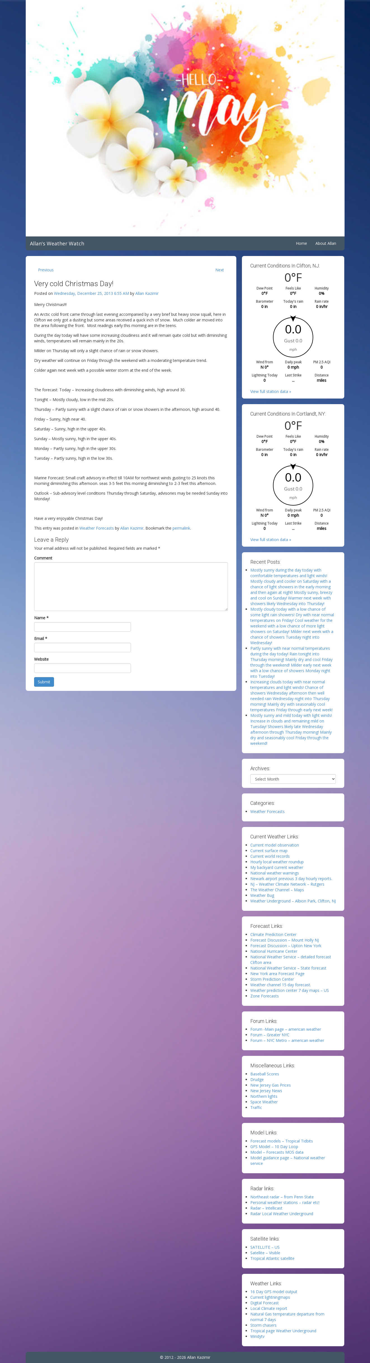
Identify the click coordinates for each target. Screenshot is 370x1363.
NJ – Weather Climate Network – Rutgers (287, 884)
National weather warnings (274, 873)
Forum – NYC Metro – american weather (287, 1040)
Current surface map (268, 850)
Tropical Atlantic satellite (272, 1258)
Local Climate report (268, 1308)
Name (41, 617)
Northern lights (263, 1096)
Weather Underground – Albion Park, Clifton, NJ (293, 901)
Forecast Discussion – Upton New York (285, 945)
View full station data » (270, 391)
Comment (43, 558)
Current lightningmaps (270, 1297)
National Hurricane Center (273, 951)
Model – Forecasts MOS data (276, 1152)
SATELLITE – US (265, 1247)
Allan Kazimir (147, 293)
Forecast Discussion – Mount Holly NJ (284, 940)
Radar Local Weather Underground (281, 1213)
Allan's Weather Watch (57, 243)
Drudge (257, 1079)
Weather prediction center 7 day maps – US (289, 990)
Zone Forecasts (264, 996)
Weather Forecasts (96, 528)
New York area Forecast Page (277, 973)
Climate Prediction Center (273, 934)
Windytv (257, 1336)
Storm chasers (263, 1325)
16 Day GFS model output (273, 1291)
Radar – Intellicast (266, 1208)
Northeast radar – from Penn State (282, 1197)
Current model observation (274, 845)
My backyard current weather (276, 867)
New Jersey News (266, 1090)
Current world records (270, 856)
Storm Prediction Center (272, 979)
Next (219, 269)
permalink (181, 528)
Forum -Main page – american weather (285, 1029)
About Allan (325, 243)
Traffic (256, 1107)
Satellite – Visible (265, 1252)
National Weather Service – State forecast (288, 968)
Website (41, 659)
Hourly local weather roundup (277, 861)
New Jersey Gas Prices (270, 1085)
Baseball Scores (264, 1074)
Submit (44, 681)
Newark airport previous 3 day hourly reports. (291, 878)
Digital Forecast (264, 1302)
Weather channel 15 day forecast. (280, 984)
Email (40, 638)
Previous (46, 269)
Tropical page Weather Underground (283, 1330)
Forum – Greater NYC (269, 1034)
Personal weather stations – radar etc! (284, 1202)
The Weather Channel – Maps (277, 889)
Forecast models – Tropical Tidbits (281, 1141)
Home (301, 243)
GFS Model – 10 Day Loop (274, 1146)
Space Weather (264, 1101)
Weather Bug (262, 895)
